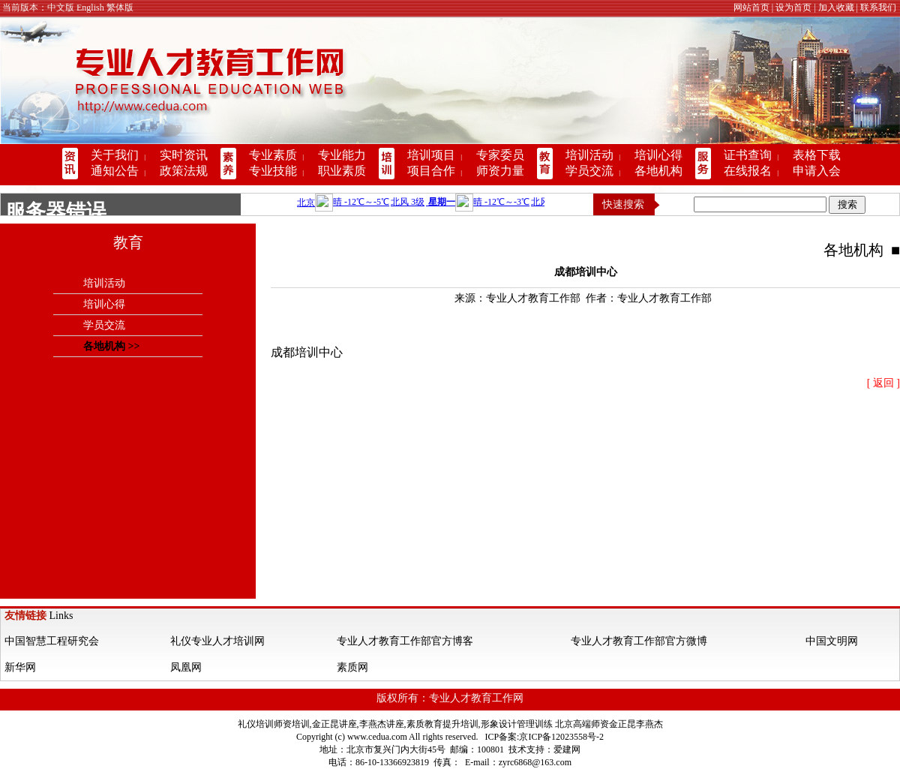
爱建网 (567, 749)
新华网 (20, 667)
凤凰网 (186, 667)
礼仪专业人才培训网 (217, 641)
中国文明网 (832, 641)
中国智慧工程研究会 (51, 641)
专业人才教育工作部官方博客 (405, 641)
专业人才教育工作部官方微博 (639, 641)
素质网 (352, 667)
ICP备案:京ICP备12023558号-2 (544, 736)
